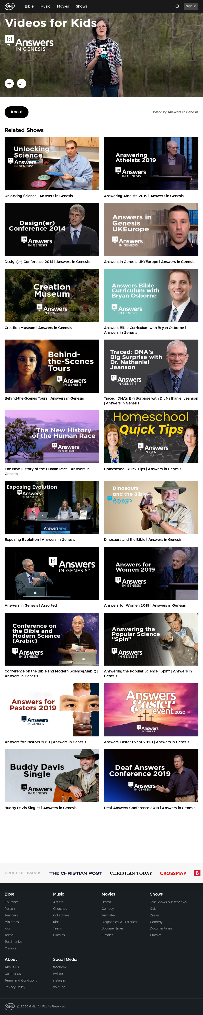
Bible (29, 6)
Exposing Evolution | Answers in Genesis (40, 540)
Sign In (191, 6)
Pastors (10, 908)
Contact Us (13, 974)
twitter (58, 974)
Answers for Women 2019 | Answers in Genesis (145, 605)
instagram (60, 980)
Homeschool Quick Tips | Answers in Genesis (143, 469)
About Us (12, 967)
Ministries (12, 922)
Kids (8, 928)
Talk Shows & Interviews (168, 902)
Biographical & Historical (119, 922)
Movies (63, 6)
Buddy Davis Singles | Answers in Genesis (41, 808)
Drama (106, 902)
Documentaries (113, 928)
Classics (10, 948)
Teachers (11, 915)
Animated (109, 915)
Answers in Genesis (183, 112)
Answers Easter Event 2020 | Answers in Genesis (146, 742)
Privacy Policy (15, 987)
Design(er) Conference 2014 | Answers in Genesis (47, 262)
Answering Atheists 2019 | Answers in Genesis (144, 196)
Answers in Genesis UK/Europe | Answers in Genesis (149, 262)
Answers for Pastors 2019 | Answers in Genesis (45, 742)
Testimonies (14, 941)
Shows (81, 6)
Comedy (108, 908)
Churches (12, 902)
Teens (9, 935)
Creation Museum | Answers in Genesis (38, 328)
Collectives (61, 915)
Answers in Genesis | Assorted (31, 605)
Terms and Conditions (21, 980)
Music (45, 6)
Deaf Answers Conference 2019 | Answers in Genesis (150, 808)
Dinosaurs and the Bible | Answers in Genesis (143, 540)
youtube (59, 987)
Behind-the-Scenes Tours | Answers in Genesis (44, 398)
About (16, 112)
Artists (58, 902)
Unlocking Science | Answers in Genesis (39, 196)
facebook (60, 967)
